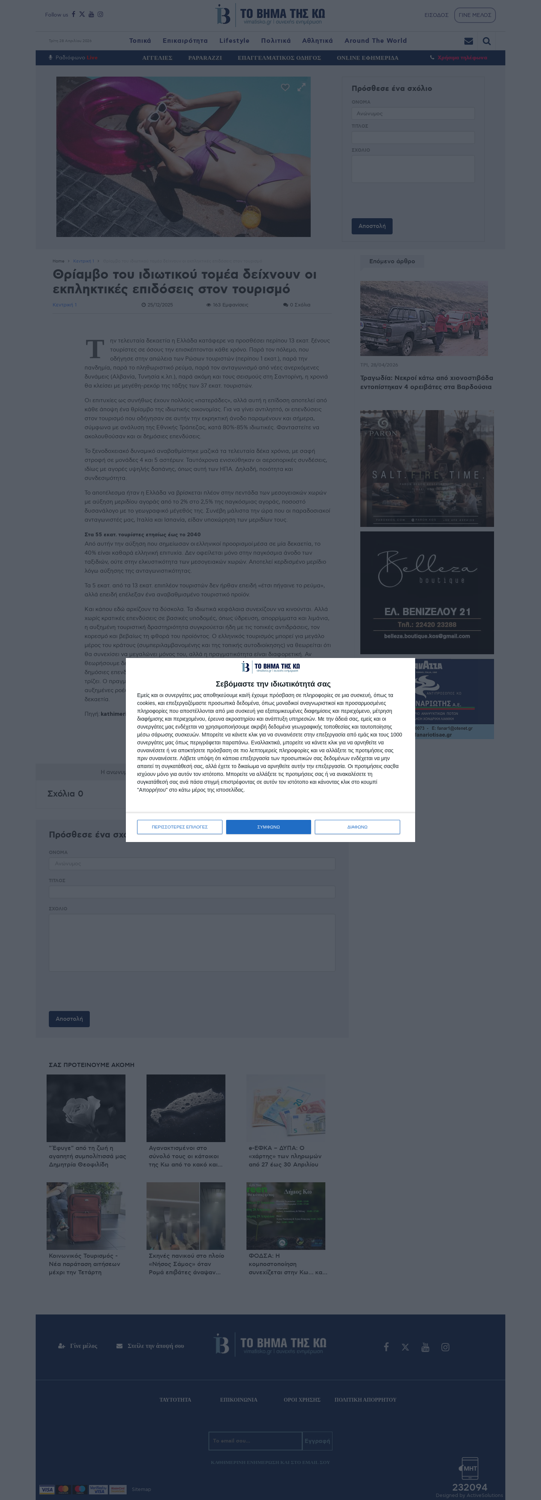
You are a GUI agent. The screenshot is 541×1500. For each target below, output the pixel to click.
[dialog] (270, 750)
